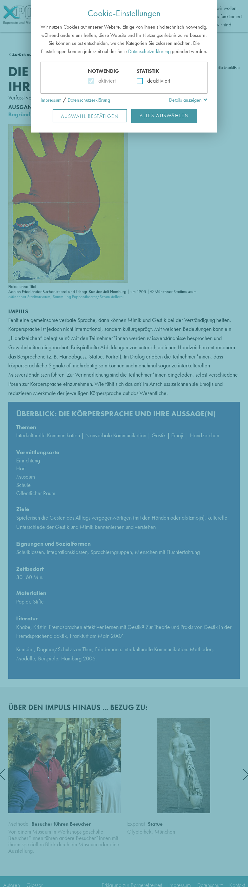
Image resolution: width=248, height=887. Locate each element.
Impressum (51, 100)
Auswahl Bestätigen (90, 116)
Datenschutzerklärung (149, 51)
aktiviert (105, 80)
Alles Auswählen (164, 115)
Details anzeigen (185, 100)
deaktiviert (154, 80)
